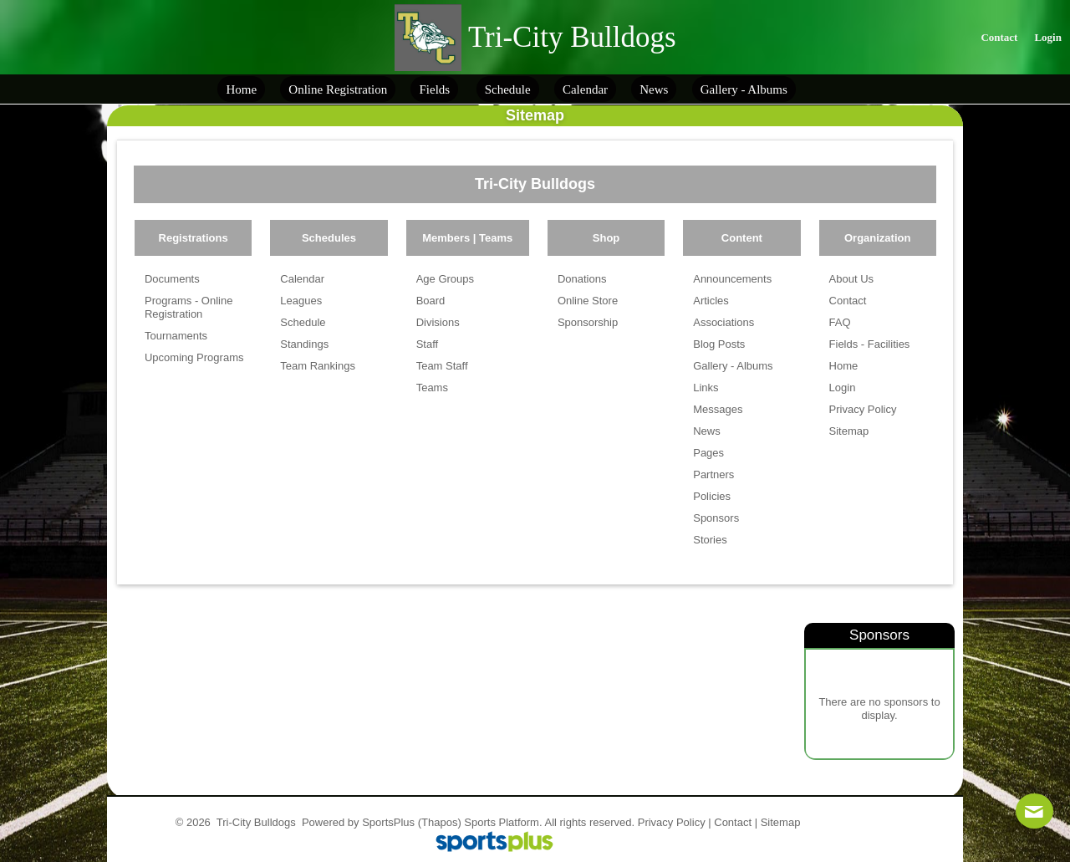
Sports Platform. (503, 822)
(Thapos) (439, 822)
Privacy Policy (672, 822)
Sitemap (781, 822)
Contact (733, 822)
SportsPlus (388, 822)
